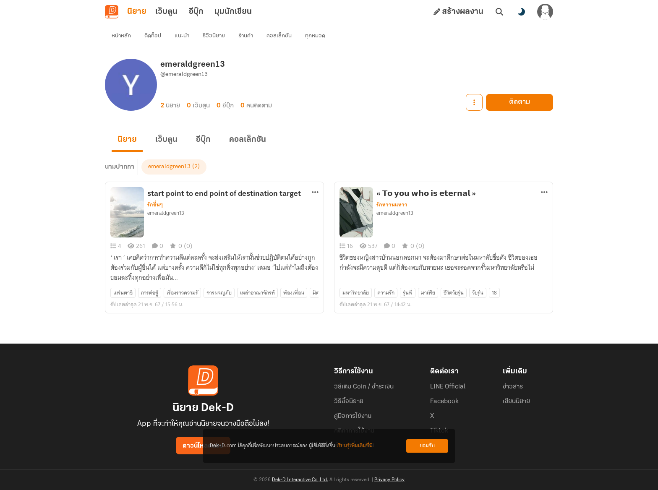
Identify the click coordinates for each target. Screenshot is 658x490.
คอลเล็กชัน (279, 36)
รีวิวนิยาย (214, 36)
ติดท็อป (152, 36)
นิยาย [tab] (136, 12)
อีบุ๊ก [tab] (196, 12)
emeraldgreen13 (169, 167)
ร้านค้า (245, 36)
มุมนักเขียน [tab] (233, 12)
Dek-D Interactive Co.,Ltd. (300, 479)
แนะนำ (182, 36)
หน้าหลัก (121, 36)
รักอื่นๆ (155, 204)
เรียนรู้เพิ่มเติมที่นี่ (355, 446)
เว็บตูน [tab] (166, 12)
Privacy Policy (389, 479)
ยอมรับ (427, 446)
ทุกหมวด (315, 36)
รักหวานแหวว (391, 204)
